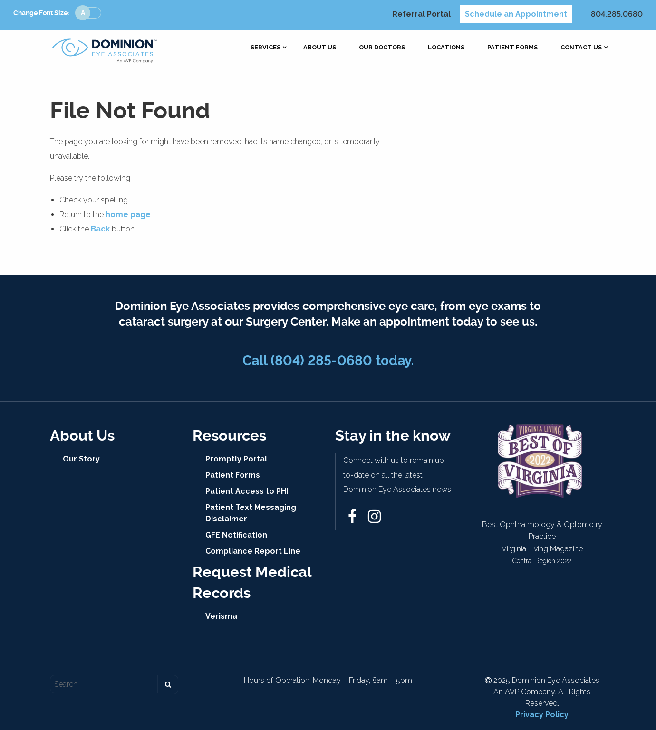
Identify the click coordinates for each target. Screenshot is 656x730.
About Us (319, 48)
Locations (446, 48)
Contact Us (581, 48)
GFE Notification (236, 534)
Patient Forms (512, 48)
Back (100, 228)
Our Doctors (382, 48)
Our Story (81, 458)
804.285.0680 (617, 14)
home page (128, 214)
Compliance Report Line (252, 551)
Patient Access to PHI (246, 491)
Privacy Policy (542, 714)
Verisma (221, 616)
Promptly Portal (236, 458)
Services (265, 48)
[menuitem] (265, 47)
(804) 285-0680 (321, 360)
